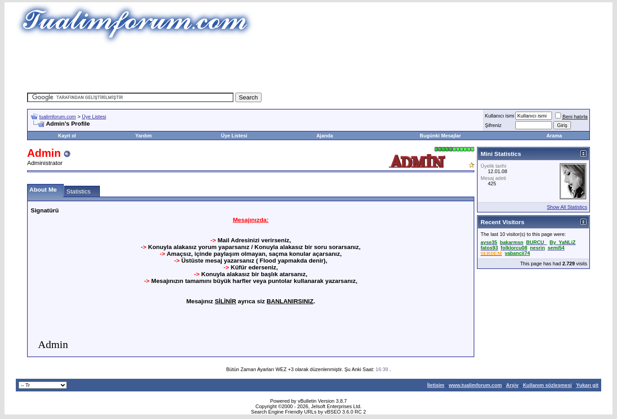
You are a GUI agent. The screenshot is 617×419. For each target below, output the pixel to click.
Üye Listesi (94, 116)
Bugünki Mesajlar (440, 135)
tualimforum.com (57, 116)
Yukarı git (587, 385)
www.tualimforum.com (475, 385)
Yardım (143, 135)
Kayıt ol (67, 135)
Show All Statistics (567, 207)
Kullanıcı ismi (499, 115)
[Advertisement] (308, 65)
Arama (554, 135)
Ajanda (324, 135)
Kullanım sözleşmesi (547, 385)
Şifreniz (493, 125)
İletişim (435, 385)
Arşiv (512, 385)
